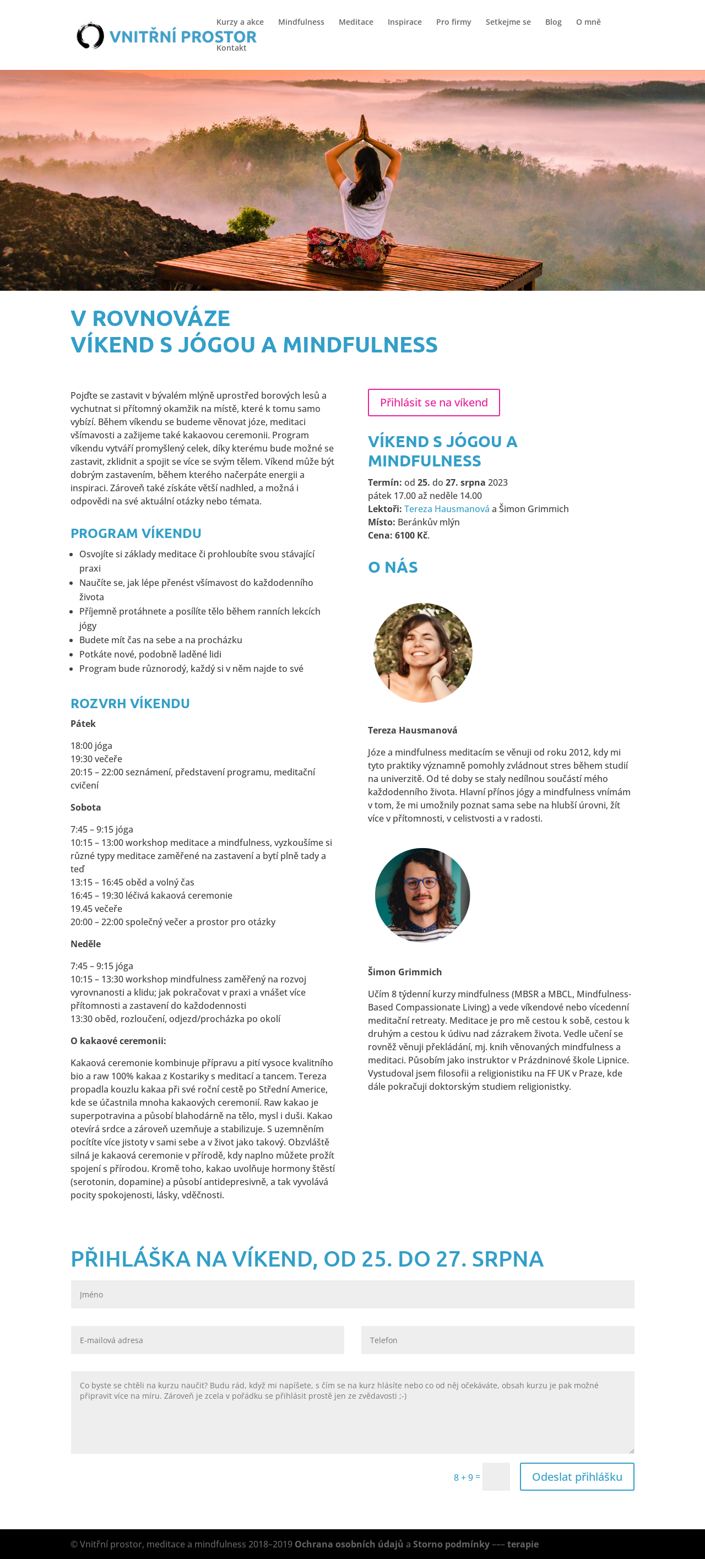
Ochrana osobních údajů (349, 1544)
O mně (588, 22)
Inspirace (405, 22)
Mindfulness (301, 22)
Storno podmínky (451, 1544)
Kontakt (231, 48)
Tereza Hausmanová (447, 509)
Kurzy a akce (240, 22)
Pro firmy (453, 22)
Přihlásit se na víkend (434, 402)
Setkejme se (508, 22)
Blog (553, 22)
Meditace (356, 22)
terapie (523, 1544)
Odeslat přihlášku (577, 1476)
